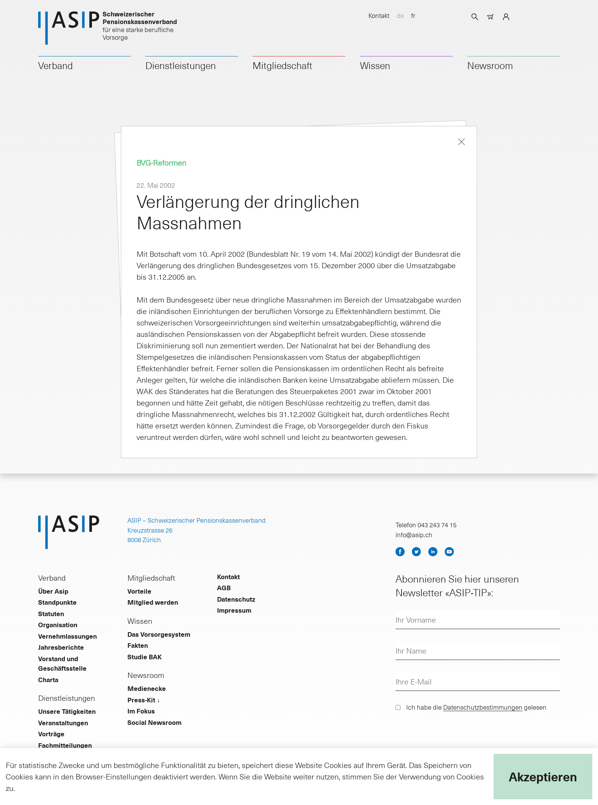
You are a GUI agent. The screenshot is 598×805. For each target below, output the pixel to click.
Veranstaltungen (63, 723)
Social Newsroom (154, 722)
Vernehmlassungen (67, 636)
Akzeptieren (543, 776)
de (400, 15)
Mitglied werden (152, 602)
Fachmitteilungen (65, 745)
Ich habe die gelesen (476, 707)
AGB (224, 587)
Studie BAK (144, 657)
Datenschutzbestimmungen (482, 707)
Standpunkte (57, 602)
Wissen (375, 65)
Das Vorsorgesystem (158, 634)
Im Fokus (141, 711)
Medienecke (146, 688)
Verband (55, 65)
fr (413, 15)
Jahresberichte (61, 647)
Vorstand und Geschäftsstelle (62, 663)
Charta (48, 679)
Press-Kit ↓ (143, 700)
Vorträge (51, 734)
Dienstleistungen (180, 65)
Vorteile (139, 591)
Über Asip (53, 591)
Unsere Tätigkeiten (67, 711)
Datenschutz (236, 599)
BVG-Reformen (161, 162)
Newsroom (490, 65)
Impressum (234, 610)
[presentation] (453, 735)
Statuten (51, 613)
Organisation (57, 625)
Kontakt (378, 15)
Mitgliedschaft (282, 65)
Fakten (137, 645)
